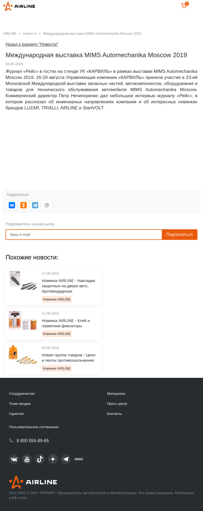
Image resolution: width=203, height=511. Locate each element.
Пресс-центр (117, 404)
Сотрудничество (22, 394)
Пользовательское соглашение (33, 427)
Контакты (114, 414)
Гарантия (16, 414)
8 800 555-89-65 (33, 440)
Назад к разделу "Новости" (32, 44)
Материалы (116, 394)
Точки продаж (20, 404)
